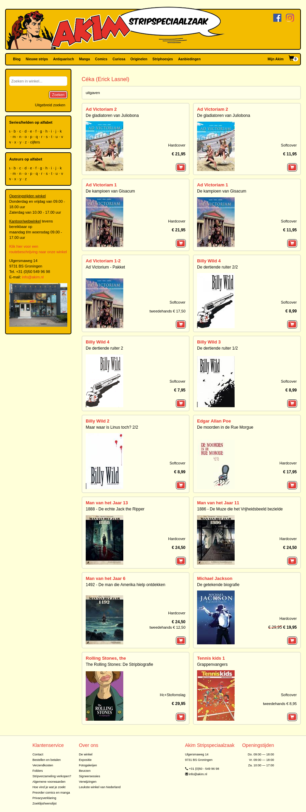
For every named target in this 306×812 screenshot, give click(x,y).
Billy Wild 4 (209, 260)
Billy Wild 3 (209, 341)
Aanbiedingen (189, 59)
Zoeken (58, 95)
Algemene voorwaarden (49, 781)
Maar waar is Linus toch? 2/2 (112, 427)
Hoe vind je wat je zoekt (49, 787)
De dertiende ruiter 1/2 (217, 348)
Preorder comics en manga (51, 792)
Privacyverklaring (44, 798)
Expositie (85, 760)
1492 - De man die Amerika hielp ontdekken (125, 584)
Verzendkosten (42, 765)
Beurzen (85, 770)
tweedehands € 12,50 (167, 627)
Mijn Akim (276, 59)
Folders (37, 770)
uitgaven (93, 93)
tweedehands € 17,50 (167, 311)
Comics (101, 59)
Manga (84, 59)
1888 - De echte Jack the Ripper (115, 509)
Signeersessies (89, 776)
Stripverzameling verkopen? (51, 776)
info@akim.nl (33, 277)
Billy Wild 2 (97, 421)
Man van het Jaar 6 (105, 578)
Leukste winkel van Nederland (100, 787)
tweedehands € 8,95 (280, 704)
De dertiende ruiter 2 (104, 348)
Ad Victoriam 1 (101, 184)
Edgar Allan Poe (214, 421)
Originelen (138, 59)
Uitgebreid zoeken (50, 105)
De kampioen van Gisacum (110, 191)
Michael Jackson (214, 578)
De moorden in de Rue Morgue (225, 427)
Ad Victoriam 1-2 (103, 260)
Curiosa (118, 59)
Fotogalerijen (88, 765)
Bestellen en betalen (46, 760)
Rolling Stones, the (106, 658)
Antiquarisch (63, 59)
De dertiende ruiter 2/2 (217, 267)
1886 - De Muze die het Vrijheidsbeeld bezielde (240, 509)
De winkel (86, 754)
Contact (37, 754)
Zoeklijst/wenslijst (44, 803)
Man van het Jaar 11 (218, 502)
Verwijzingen (87, 781)
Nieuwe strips (37, 59)
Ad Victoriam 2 (101, 109)
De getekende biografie (218, 584)
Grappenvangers (212, 664)
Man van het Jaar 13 (107, 502)
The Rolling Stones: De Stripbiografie (119, 664)
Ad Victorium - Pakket (105, 267)
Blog (16, 59)
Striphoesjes (162, 59)
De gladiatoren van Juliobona (112, 115)
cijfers (35, 142)
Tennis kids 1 (211, 658)
